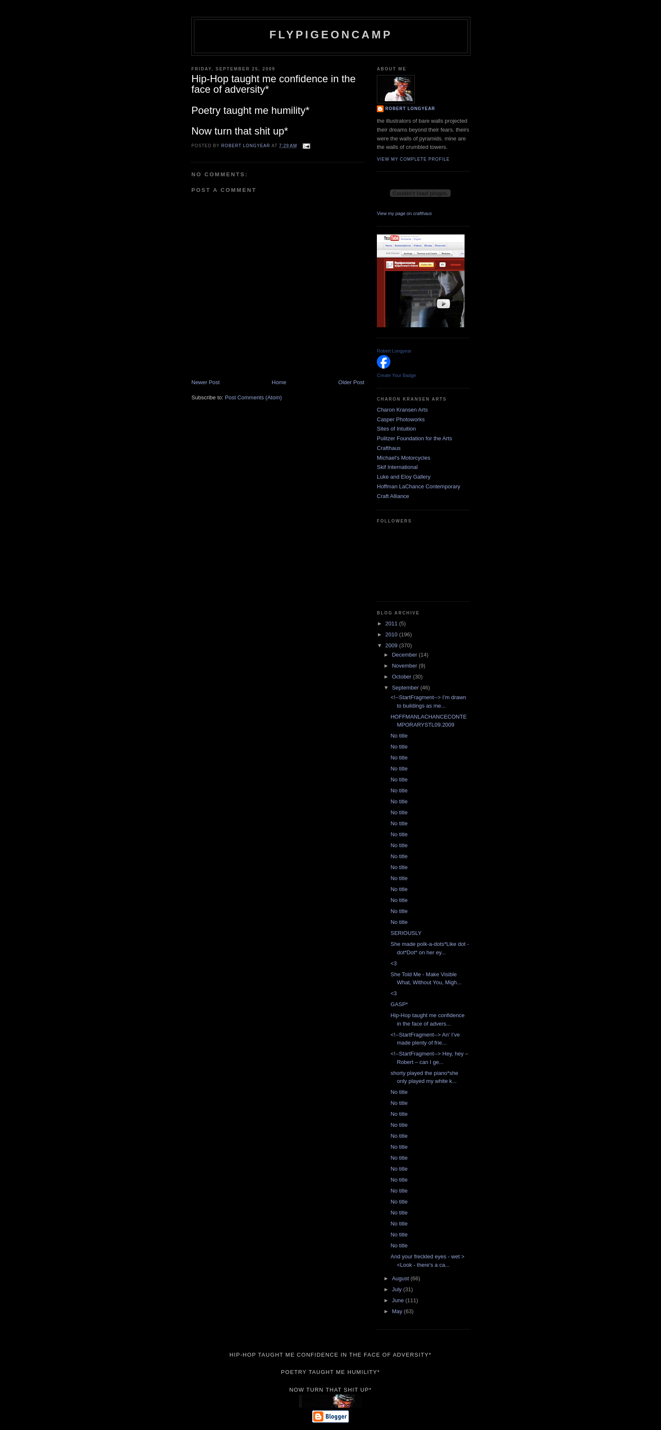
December (405, 655)
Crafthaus (388, 448)
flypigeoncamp (330, 34)
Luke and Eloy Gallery (403, 477)
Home (279, 382)
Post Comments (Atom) (253, 397)
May (398, 1311)
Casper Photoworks (401, 419)
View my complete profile (413, 159)
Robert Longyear (410, 108)
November (405, 665)
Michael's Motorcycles (403, 458)
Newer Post (205, 382)
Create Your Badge (396, 375)
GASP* (399, 1004)
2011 (392, 623)
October (402, 676)
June (399, 1300)
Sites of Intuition (396, 428)
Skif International (397, 467)
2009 (392, 645)
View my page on (404, 213)
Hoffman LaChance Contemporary (418, 486)
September (406, 687)
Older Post (351, 382)
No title (398, 736)
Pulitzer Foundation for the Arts (414, 438)
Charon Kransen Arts (402, 410)
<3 (393, 963)
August (401, 1278)
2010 (392, 634)
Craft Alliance (393, 496)
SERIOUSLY (405, 933)
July (397, 1289)
